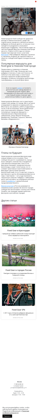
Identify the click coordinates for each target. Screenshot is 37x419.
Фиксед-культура (7, 186)
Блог (7, 6)
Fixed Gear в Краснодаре (18, 230)
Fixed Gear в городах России (18, 270)
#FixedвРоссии (18, 24)
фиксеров (4, 55)
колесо (19, 88)
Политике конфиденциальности (15, 412)
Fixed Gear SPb (18, 310)
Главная (3, 6)
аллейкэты (11, 181)
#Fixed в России (18, 238)
